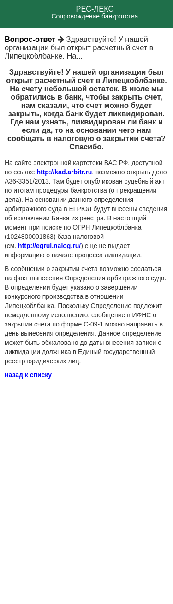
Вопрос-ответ (30, 39)
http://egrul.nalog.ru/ (49, 245)
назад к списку (28, 375)
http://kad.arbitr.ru (64, 172)
